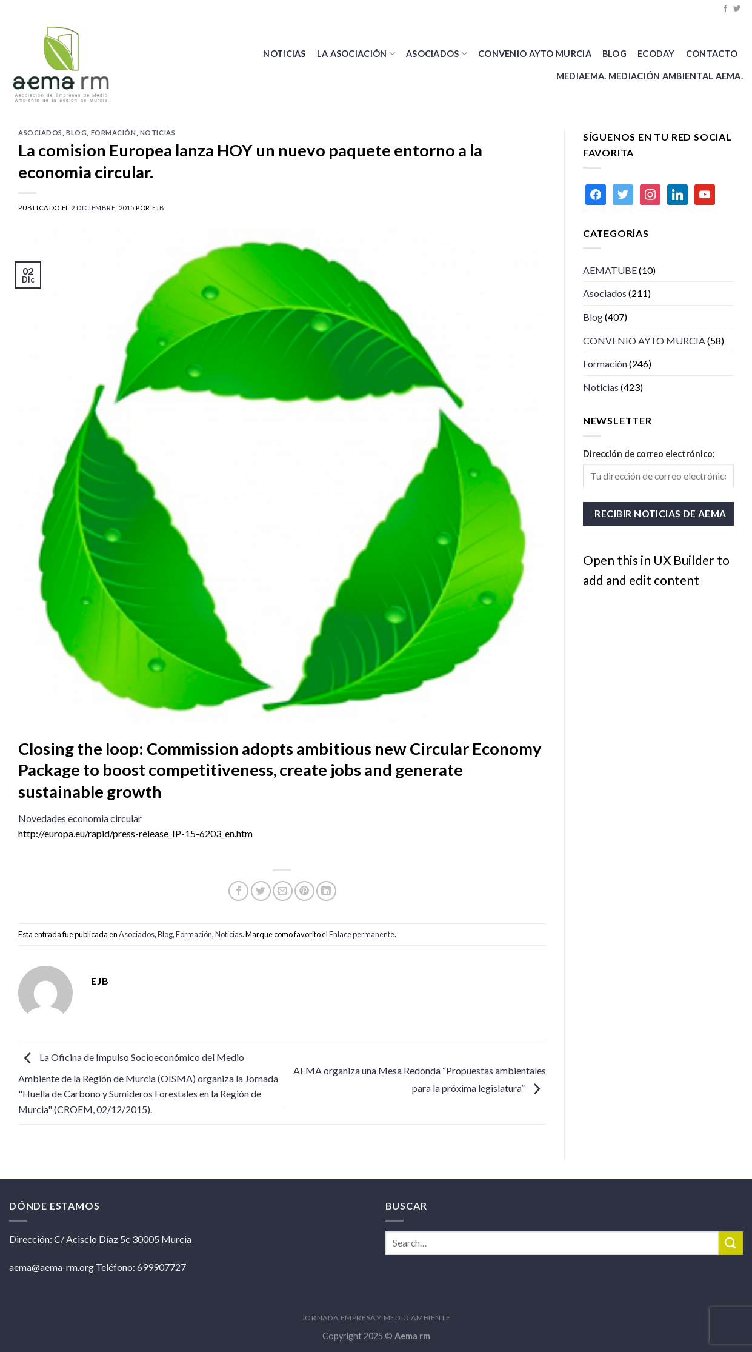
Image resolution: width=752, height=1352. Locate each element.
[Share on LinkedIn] (326, 891)
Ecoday (656, 54)
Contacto (711, 54)
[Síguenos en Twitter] (736, 9)
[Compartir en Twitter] (261, 891)
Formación (113, 132)
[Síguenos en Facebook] (725, 9)
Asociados (436, 53)
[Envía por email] (283, 891)
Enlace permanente (361, 934)
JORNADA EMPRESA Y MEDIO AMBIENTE (376, 1317)
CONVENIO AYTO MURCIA (534, 54)
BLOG (614, 54)
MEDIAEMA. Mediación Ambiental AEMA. (649, 76)
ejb (158, 208)
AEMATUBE (610, 270)
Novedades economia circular (80, 818)
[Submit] (731, 1243)
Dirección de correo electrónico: (649, 454)
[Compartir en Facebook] (238, 891)
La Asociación (356, 53)
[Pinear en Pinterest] (304, 891)
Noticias (284, 54)
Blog (76, 132)
